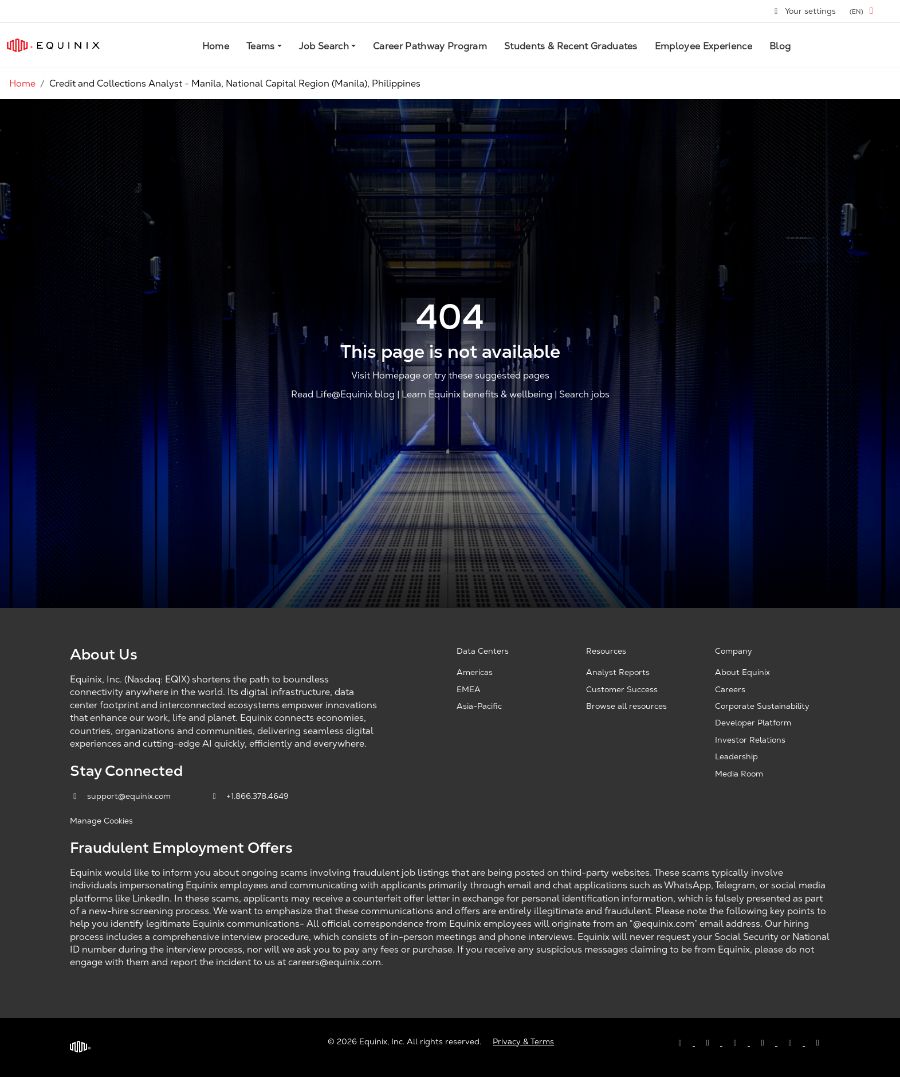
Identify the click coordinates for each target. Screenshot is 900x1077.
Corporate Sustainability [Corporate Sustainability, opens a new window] (762, 706)
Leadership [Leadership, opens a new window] (736, 756)
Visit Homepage (385, 375)
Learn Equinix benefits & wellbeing (477, 395)
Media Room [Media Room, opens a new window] (739, 773)
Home (215, 46)
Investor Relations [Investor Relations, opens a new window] (750, 740)
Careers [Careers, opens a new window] (730, 689)
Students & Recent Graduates (571, 46)
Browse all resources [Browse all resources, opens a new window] (626, 706)
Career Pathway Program (430, 46)
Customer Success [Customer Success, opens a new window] (622, 689)
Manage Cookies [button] (101, 820)
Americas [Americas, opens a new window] (475, 672)
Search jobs (584, 395)
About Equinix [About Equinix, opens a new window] (742, 672)
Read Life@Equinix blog (343, 395)
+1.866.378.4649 (249, 796)
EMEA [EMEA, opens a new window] (469, 689)
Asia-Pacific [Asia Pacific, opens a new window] (479, 706)
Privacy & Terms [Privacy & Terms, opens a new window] (523, 1041)
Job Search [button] (324, 46)
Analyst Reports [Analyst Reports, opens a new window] (618, 672)
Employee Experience (703, 46)
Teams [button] (260, 46)
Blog (780, 46)
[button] (863, 11)
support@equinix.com (121, 796)
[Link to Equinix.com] (53, 45)
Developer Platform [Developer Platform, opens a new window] (753, 722)
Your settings (804, 11)
